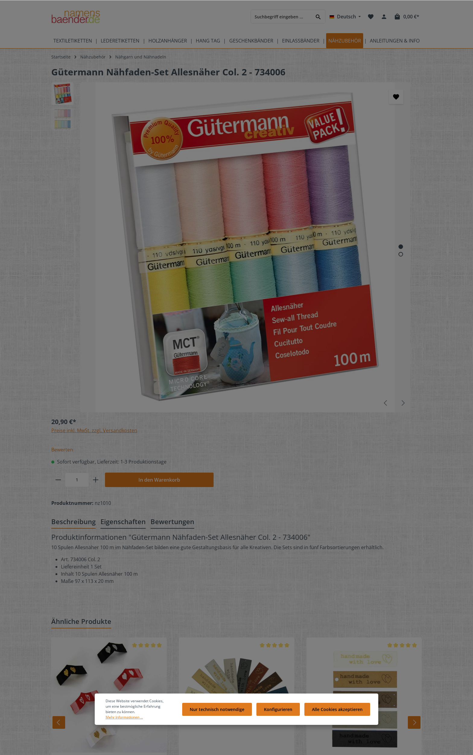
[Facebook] (350, 627)
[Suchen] (318, 16)
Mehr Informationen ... (138, 722)
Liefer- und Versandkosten (274, 656)
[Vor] (420, 450)
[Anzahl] (268, 145)
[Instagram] (350, 635)
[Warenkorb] (406, 17)
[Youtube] (371, 627)
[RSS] (360, 635)
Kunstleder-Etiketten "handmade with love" (223, 495)
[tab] (73, 250)
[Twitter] (361, 627)
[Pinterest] (380, 627)
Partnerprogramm (167, 685)
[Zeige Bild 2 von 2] (220, 164)
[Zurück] (51, 450)
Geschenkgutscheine (170, 656)
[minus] (249, 145)
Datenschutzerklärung (269, 675)
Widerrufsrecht (262, 685)
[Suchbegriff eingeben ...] (281, 16)
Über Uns (256, 637)
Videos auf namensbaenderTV (81, 646)
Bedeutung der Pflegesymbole (81, 627)
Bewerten (253, 115)
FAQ (153, 637)
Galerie (156, 665)
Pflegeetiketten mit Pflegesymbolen (86, 637)
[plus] (287, 145)
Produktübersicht (68, 656)
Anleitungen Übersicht (172, 694)
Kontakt (157, 627)
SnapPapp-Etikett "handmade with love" (362, 495)
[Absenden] (361, 571)
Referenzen (161, 675)
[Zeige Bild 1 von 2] (220, 156)
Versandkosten (277, 747)
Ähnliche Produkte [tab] (81, 349)
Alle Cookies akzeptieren (338, 717)
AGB (251, 694)
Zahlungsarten (262, 665)
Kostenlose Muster (168, 646)
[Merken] (216, 97)
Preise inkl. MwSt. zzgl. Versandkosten (286, 95)
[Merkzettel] (371, 17)
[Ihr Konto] (384, 17)
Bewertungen (261, 627)
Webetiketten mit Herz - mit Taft (105, 495)
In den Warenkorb (350, 145)
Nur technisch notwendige (222, 717)
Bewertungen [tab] (172, 249)
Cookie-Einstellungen (268, 646)
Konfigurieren (281, 717)
